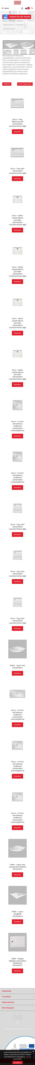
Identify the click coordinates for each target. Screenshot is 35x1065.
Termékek (12, 21)
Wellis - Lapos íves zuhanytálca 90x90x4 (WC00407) (17, 867)
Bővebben (17, 132)
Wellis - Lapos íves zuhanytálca (17, 666)
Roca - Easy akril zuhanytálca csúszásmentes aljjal (17, 171)
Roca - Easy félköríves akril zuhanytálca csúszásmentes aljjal (17, 122)
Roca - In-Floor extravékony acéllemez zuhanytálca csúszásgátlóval (17, 426)
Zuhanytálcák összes (9, 29)
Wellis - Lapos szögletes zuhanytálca (17, 914)
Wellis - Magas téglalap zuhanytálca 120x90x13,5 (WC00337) (17, 962)
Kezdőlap (5, 21)
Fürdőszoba (20, 21)
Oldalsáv (7, 84)
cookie (27, 1057)
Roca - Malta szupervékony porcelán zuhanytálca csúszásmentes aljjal (17, 220)
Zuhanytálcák (19, 25)
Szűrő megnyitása (25, 84)
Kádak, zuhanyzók (8, 25)
